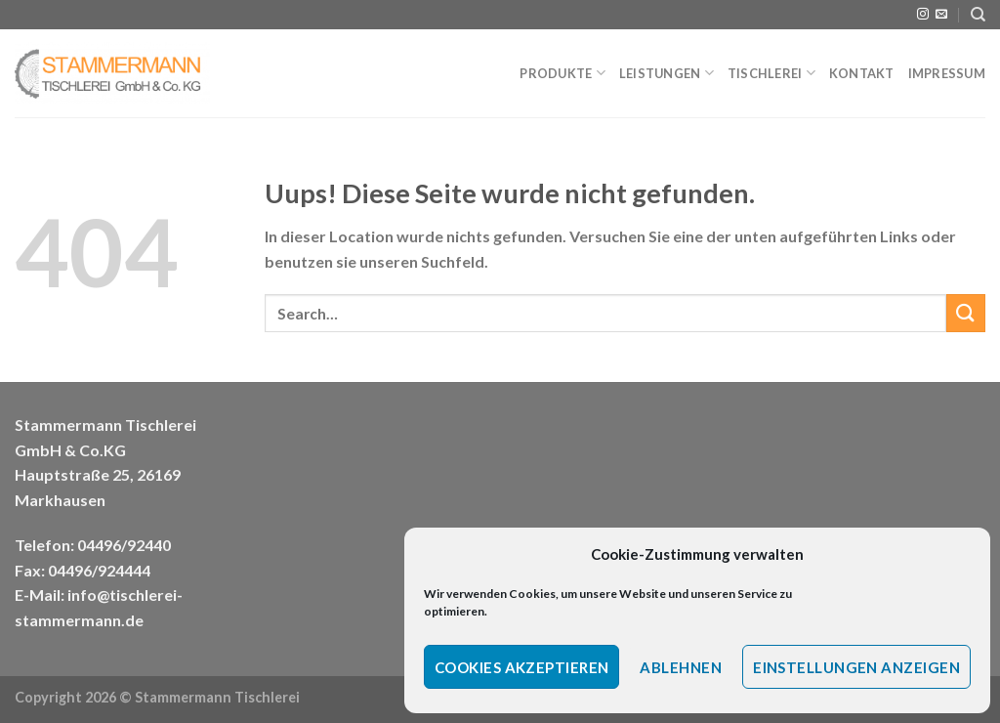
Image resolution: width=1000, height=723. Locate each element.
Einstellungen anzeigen (856, 667)
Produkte (562, 73)
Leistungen (666, 73)
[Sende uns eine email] (941, 14)
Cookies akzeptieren (522, 667)
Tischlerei (771, 73)
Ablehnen (681, 667)
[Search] (978, 14)
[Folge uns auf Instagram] (923, 14)
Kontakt (862, 73)
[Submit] (965, 313)
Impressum (946, 73)
